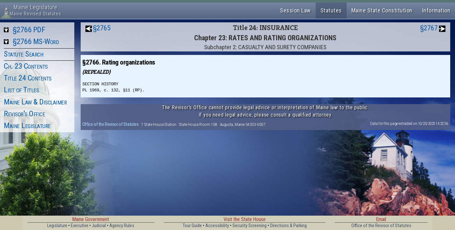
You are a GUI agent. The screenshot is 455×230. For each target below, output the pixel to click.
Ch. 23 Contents (26, 66)
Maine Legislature (27, 125)
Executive (79, 225)
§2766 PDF (29, 29)
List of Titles (21, 89)
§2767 (429, 28)
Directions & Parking (288, 225)
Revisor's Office (24, 113)
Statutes (331, 10)
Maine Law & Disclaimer (35, 101)
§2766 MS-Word (36, 41)
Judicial (99, 225)
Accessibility (217, 225)
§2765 (102, 28)
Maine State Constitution (382, 10)
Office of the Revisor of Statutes (110, 124)
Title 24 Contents (28, 77)
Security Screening (249, 225)
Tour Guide (192, 225)
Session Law (295, 10)
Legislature (57, 225)
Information (436, 10)
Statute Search (23, 54)
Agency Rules (121, 225)
